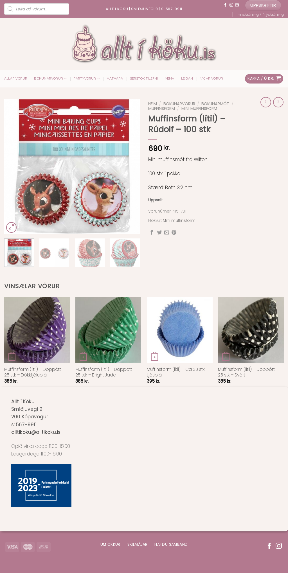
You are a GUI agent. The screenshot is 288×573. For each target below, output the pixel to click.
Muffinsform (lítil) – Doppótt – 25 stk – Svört (248, 372)
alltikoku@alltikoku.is (35, 432)
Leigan (187, 78)
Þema (169, 78)
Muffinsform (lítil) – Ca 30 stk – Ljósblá (177, 372)
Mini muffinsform (199, 108)
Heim (152, 104)
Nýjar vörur (211, 78)
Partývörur (86, 78)
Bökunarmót (215, 104)
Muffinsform (161, 108)
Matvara (115, 78)
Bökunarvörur (50, 78)
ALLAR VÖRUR (15, 78)
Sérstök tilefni (144, 78)
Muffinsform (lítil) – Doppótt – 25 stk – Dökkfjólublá (34, 372)
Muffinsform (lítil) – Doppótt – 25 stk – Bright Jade (105, 372)
